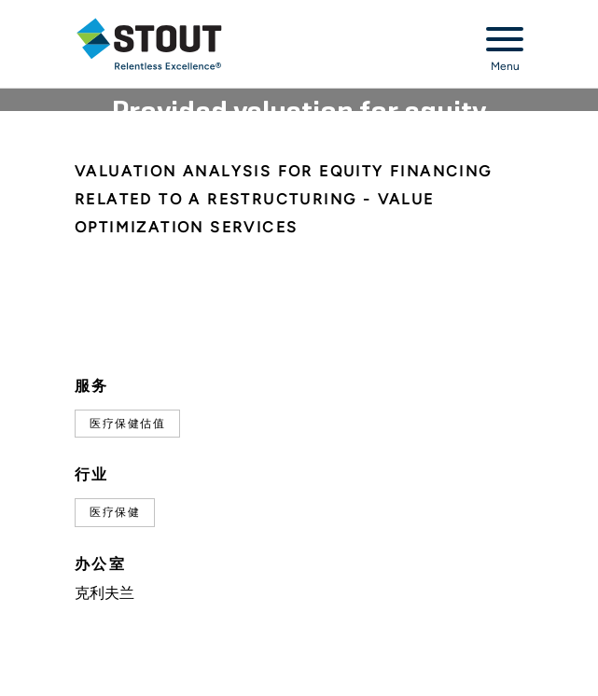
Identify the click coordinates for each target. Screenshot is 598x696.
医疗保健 (115, 512)
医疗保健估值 (127, 423)
